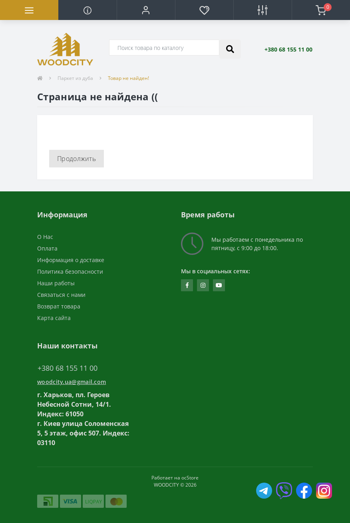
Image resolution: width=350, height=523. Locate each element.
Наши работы (56, 283)
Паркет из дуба (75, 78)
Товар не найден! (128, 78)
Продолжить (76, 158)
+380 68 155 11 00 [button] (67, 368)
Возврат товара (58, 306)
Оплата (47, 248)
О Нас (45, 237)
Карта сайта (54, 318)
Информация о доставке (70, 260)
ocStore (190, 477)
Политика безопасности (70, 271)
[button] (146, 10)
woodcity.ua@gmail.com (71, 382)
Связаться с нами (61, 294)
